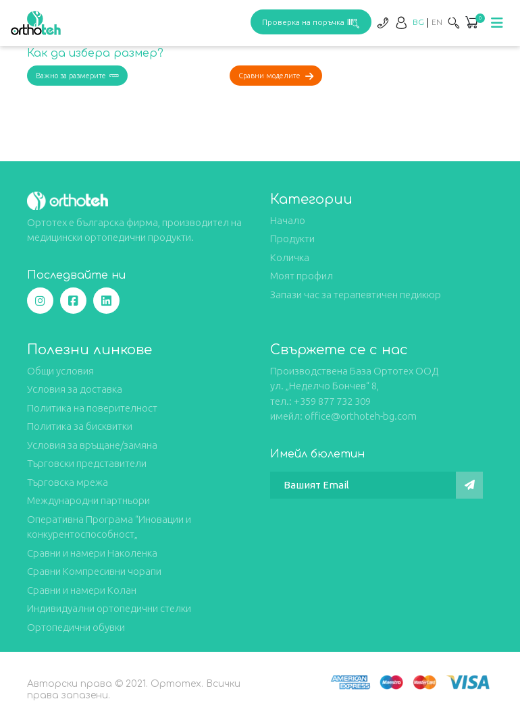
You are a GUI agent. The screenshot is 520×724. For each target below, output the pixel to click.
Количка (289, 257)
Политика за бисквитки (79, 426)
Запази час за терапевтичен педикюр (355, 294)
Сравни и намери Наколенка (92, 553)
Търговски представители (87, 463)
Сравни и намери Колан (81, 590)
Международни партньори (88, 500)
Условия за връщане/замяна (92, 445)
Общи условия (60, 371)
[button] (471, 23)
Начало (287, 220)
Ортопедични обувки (76, 627)
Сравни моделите (275, 76)
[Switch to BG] (418, 22)
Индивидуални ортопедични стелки (109, 608)
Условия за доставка (74, 389)
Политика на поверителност (92, 408)
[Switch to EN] (437, 22)
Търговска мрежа (67, 482)
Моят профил (301, 275)
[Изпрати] (469, 485)
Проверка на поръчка (311, 22)
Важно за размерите (77, 76)
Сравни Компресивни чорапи (94, 571)
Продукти (292, 238)
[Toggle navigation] (497, 23)
